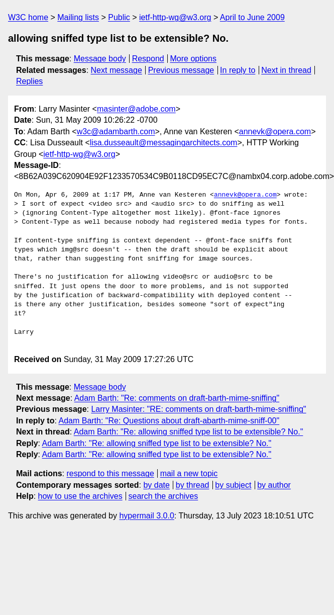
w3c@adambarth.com (116, 131)
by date (156, 485)
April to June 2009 (252, 17)
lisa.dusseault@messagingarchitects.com (164, 142)
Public (119, 17)
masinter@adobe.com (136, 109)
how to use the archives (80, 496)
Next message (116, 70)
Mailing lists (78, 17)
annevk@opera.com (275, 131)
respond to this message (110, 473)
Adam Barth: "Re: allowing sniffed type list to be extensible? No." (188, 431)
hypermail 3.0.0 (146, 515)
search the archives (163, 496)
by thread (192, 485)
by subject (233, 485)
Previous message (181, 70)
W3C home (28, 17)
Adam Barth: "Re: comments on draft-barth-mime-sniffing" (177, 398)
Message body (100, 58)
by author (274, 485)
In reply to (237, 70)
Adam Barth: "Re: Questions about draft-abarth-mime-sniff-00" (168, 420)
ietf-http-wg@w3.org (175, 17)
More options (193, 58)
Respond (148, 58)
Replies (29, 81)
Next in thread (286, 70)
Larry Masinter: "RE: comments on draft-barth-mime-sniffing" (198, 409)
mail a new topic (189, 473)
